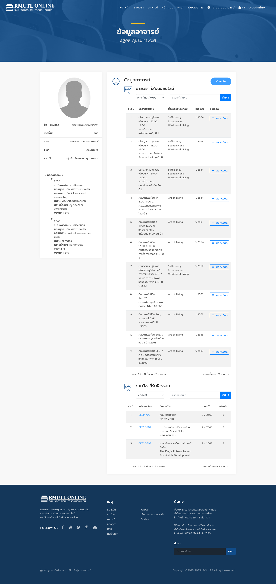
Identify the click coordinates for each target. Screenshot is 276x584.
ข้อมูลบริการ (195, 8)
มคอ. (109, 529)
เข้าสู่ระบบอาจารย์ (80, 570)
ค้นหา (225, 98)
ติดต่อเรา (145, 519)
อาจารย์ (111, 519)
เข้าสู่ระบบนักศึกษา (52, 570)
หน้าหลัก (111, 510)
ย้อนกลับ (221, 81)
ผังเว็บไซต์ (112, 534)
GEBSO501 (145, 427)
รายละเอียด (219, 118)
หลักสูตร (111, 524)
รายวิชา (111, 514)
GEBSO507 (145, 443)
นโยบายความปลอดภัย (152, 514)
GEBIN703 (144, 415)
